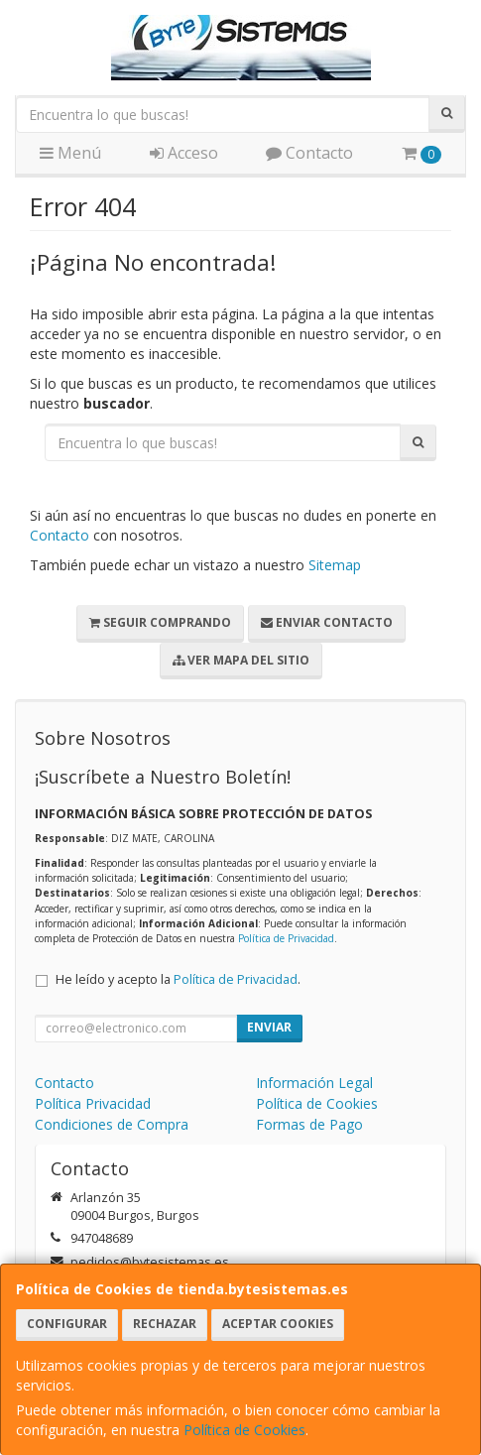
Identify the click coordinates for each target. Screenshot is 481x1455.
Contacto (309, 153)
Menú (70, 153)
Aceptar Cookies (277, 1323)
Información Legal (314, 1082)
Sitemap (334, 564)
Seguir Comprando (160, 622)
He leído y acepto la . (178, 979)
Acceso (184, 153)
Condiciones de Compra (111, 1124)
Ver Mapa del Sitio (241, 660)
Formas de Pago (309, 1124)
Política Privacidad (93, 1103)
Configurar (67, 1323)
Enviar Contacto (327, 622)
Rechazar (164, 1323)
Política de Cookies (244, 1429)
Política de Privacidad (286, 938)
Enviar (269, 1027)
